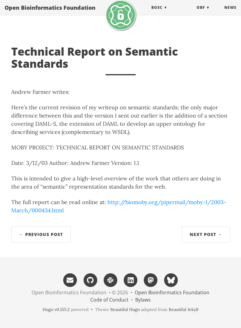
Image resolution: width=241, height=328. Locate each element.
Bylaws (143, 299)
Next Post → (206, 234)
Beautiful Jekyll (183, 309)
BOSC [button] (157, 13)
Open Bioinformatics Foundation (50, 13)
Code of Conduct (109, 299)
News (230, 13)
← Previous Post (41, 234)
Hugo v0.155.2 (56, 309)
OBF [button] (201, 13)
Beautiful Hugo (125, 309)
